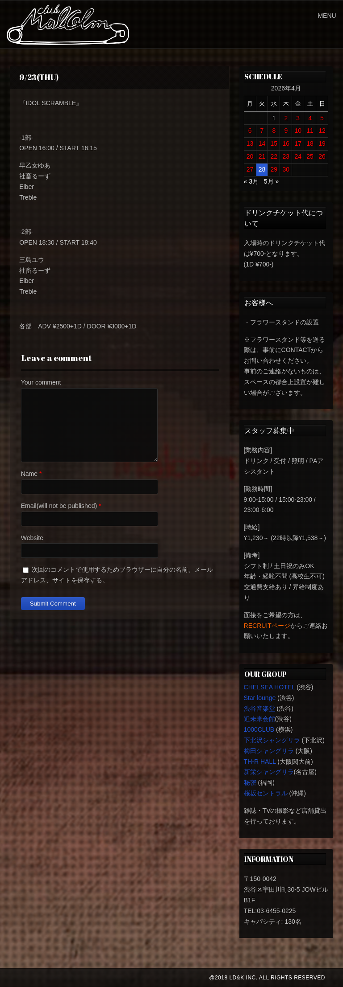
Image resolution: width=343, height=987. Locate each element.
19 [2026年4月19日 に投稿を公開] (322, 143)
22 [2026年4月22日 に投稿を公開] (274, 156)
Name (29, 473)
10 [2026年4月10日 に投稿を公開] (297, 130)
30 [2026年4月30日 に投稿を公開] (285, 169)
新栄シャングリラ (269, 771)
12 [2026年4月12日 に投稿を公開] (322, 130)
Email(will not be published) (59, 505)
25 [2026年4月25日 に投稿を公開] (310, 156)
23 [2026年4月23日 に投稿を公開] (285, 156)
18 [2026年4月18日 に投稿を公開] (310, 143)
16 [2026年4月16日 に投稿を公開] (285, 143)
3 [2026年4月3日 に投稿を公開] (298, 118)
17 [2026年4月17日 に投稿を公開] (297, 143)
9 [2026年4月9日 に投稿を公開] (286, 130)
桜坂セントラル (266, 793)
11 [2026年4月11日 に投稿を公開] (310, 130)
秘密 (250, 782)
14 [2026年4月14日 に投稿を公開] (262, 143)
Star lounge (260, 697)
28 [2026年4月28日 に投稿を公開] (262, 169)
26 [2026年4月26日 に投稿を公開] (322, 156)
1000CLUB (259, 729)
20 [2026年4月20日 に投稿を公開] (250, 156)
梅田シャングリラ (269, 750)
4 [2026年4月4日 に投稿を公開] (310, 118)
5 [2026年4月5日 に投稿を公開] (322, 118)
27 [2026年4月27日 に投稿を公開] (250, 169)
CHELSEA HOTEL (269, 687)
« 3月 (251, 181)
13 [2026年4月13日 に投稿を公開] (250, 143)
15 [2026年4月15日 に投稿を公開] (274, 143)
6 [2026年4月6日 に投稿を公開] (250, 130)
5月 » (271, 181)
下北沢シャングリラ (272, 740)
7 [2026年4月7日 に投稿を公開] (262, 130)
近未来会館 (259, 718)
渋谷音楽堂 (259, 708)
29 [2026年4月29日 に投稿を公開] (274, 169)
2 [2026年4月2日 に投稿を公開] (286, 118)
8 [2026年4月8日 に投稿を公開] (274, 130)
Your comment (41, 382)
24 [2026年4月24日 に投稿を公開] (297, 156)
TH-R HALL (260, 761)
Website (32, 537)
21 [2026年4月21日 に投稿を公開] (262, 156)
